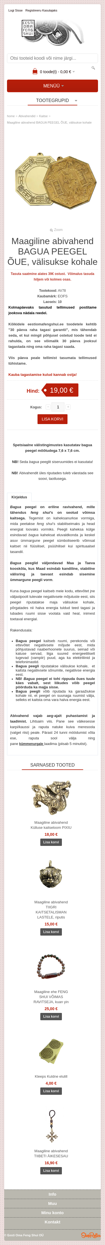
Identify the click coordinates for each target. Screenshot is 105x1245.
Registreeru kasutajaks (41, 10)
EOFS (62, 296)
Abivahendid (27, 116)
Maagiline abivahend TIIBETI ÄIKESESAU (51, 1153)
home (11, 116)
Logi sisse (15, 10)
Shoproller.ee (91, 1235)
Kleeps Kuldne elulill (51, 1076)
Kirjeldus (19, 497)
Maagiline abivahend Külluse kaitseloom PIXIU (51, 825)
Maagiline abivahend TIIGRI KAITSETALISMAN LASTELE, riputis (51, 909)
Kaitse (43, 116)
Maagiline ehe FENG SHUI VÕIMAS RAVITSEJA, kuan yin (51, 997)
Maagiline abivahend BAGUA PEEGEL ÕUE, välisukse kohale (49, 122)
